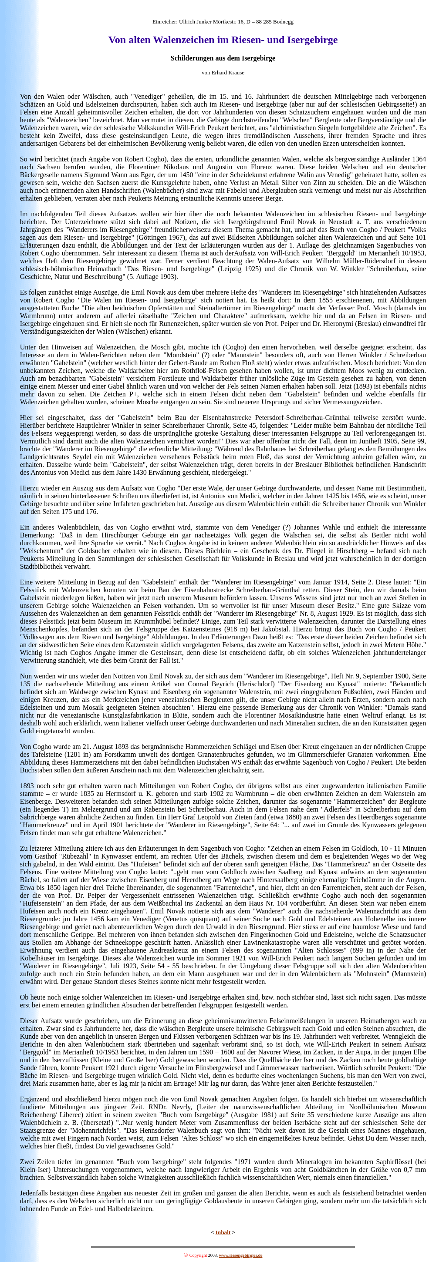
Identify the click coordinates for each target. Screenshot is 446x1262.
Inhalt (223, 1232)
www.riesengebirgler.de (241, 1255)
